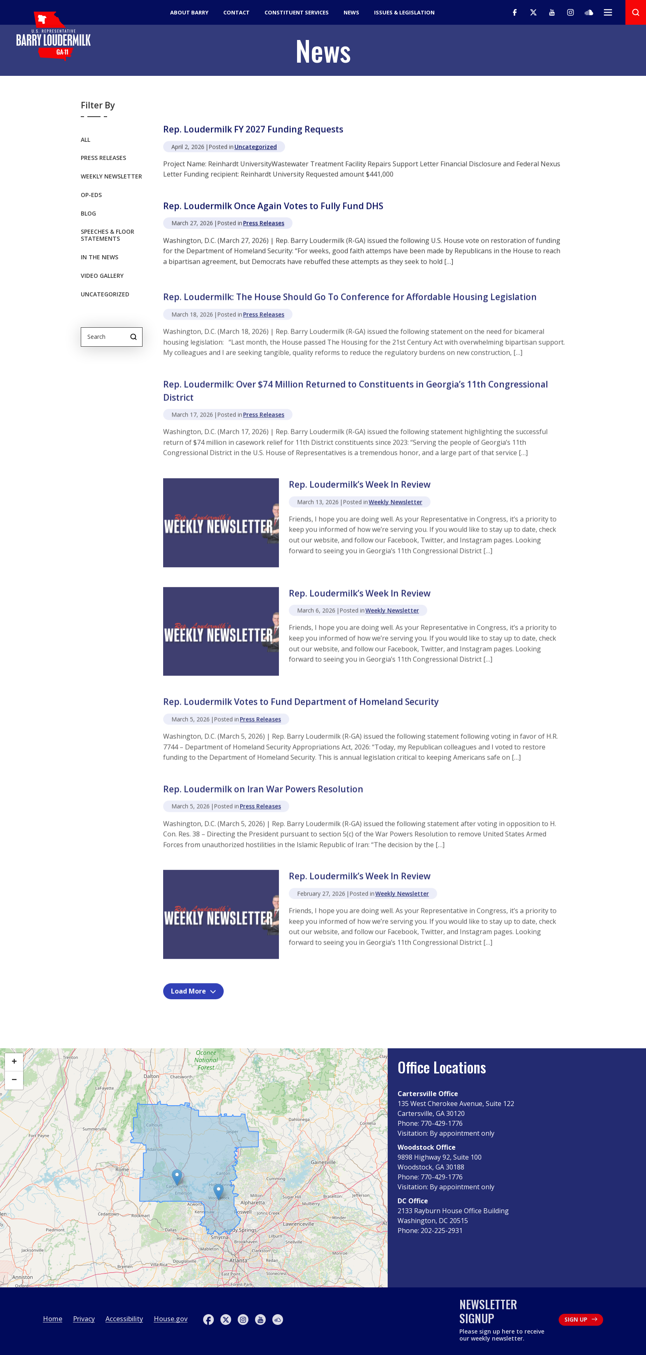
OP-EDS (91, 196)
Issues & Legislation (404, 12)
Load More (193, 991)
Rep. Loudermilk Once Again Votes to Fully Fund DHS (273, 207)
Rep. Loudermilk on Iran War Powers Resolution (263, 797)
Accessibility (124, 1318)
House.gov (170, 1318)
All (85, 140)
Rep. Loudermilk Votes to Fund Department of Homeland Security (301, 710)
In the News (99, 258)
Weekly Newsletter (111, 177)
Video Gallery (102, 276)
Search (133, 336)
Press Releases (103, 158)
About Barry (189, 12)
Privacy (84, 1318)
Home (52, 1318)
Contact (236, 12)
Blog (88, 214)
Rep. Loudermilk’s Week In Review (360, 492)
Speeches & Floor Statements (107, 236)
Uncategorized (105, 295)
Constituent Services (296, 12)
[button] (218, 1192)
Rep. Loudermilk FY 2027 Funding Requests (253, 130)
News (351, 12)
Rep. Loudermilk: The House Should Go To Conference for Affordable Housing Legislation (350, 305)
